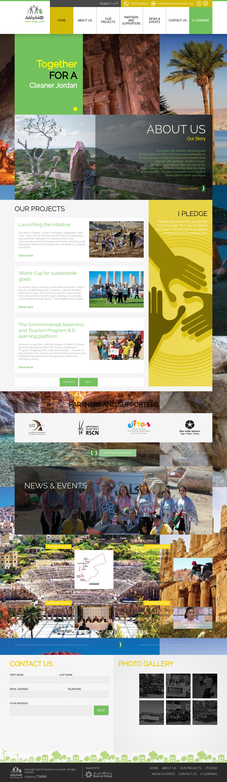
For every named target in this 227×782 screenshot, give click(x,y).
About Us (85, 20)
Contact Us (178, 20)
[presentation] (39, 720)
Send (101, 703)
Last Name (65, 668)
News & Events (154, 20)
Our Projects (108, 20)
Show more (26, 248)
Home (62, 20)
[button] (75, 102)
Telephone (74, 682)
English (104, 3)
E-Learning (200, 20)
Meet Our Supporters (117, 446)
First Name (16, 668)
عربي (115, 3)
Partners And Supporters (131, 20)
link (175, 218)
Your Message (19, 696)
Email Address (19, 682)
